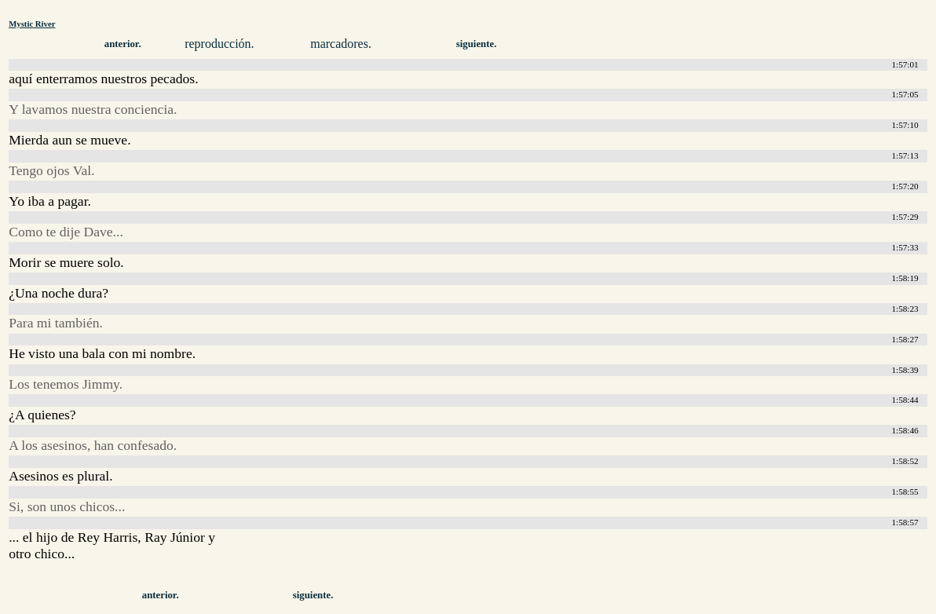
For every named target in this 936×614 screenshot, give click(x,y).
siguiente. (476, 43)
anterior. (122, 43)
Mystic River (32, 23)
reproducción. (219, 43)
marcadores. (340, 43)
